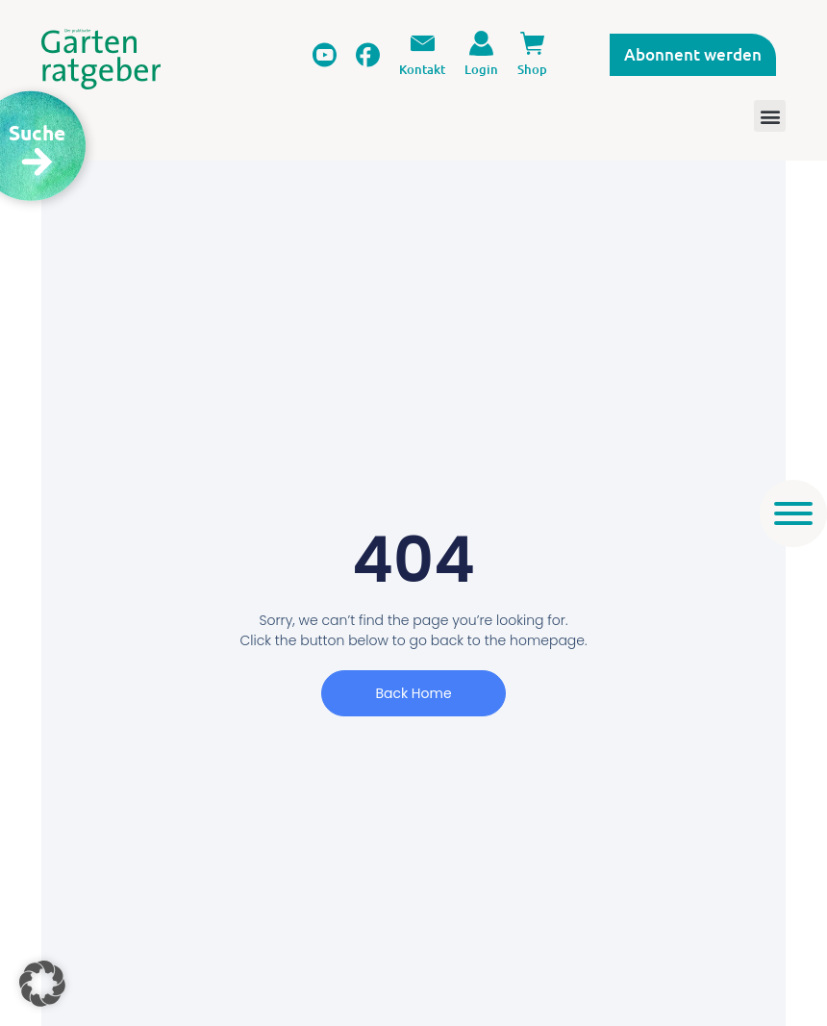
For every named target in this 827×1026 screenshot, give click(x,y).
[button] (42, 983)
